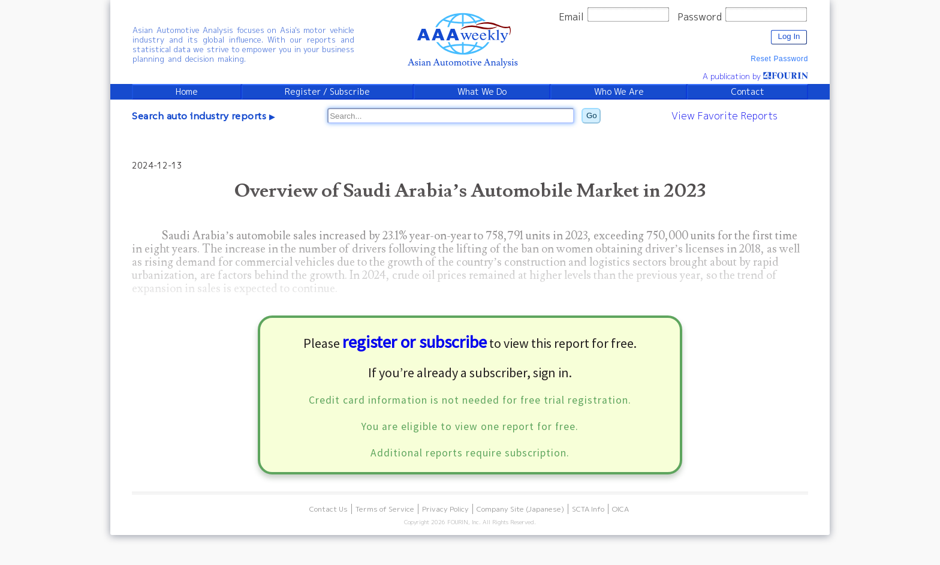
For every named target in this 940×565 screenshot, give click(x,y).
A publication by (755, 76)
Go (591, 115)
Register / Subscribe (327, 92)
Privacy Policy (445, 509)
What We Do (482, 92)
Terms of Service (384, 509)
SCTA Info (588, 509)
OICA (620, 509)
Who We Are (619, 92)
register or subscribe (414, 342)
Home (187, 92)
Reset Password (779, 59)
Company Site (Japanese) (520, 509)
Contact (747, 92)
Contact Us (328, 509)
